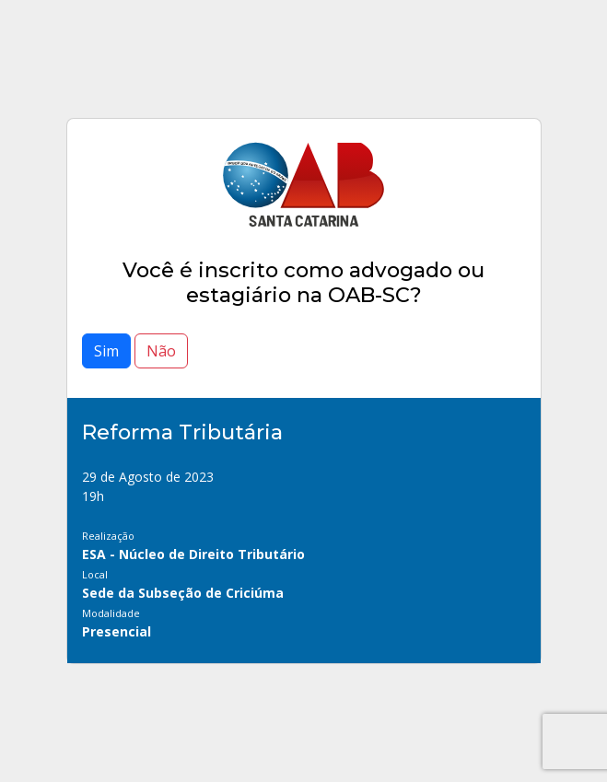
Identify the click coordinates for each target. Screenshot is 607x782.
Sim (106, 351)
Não (161, 351)
